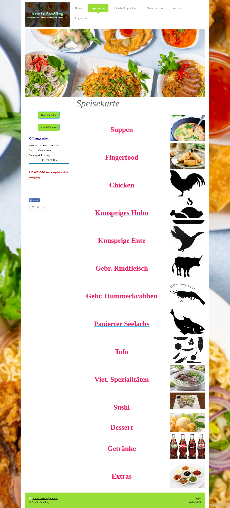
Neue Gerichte (48, 114)
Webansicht (195, 501)
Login (198, 498)
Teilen (34, 200)
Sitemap (53, 498)
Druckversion (38, 498)
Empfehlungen (48, 127)
